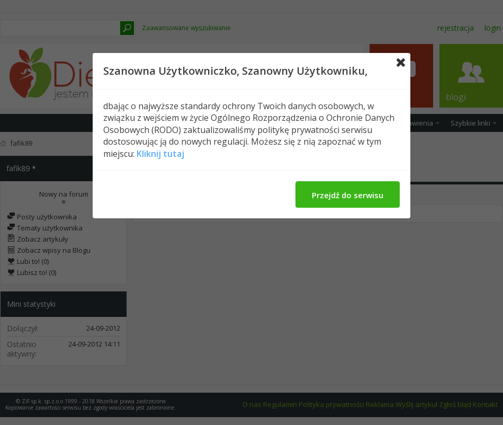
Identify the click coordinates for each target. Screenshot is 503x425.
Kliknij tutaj (160, 154)
